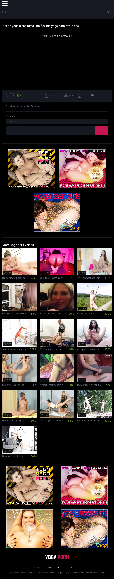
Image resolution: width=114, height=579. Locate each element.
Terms (48, 567)
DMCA (59, 567)
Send (102, 130)
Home (37, 567)
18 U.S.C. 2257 (73, 567)
